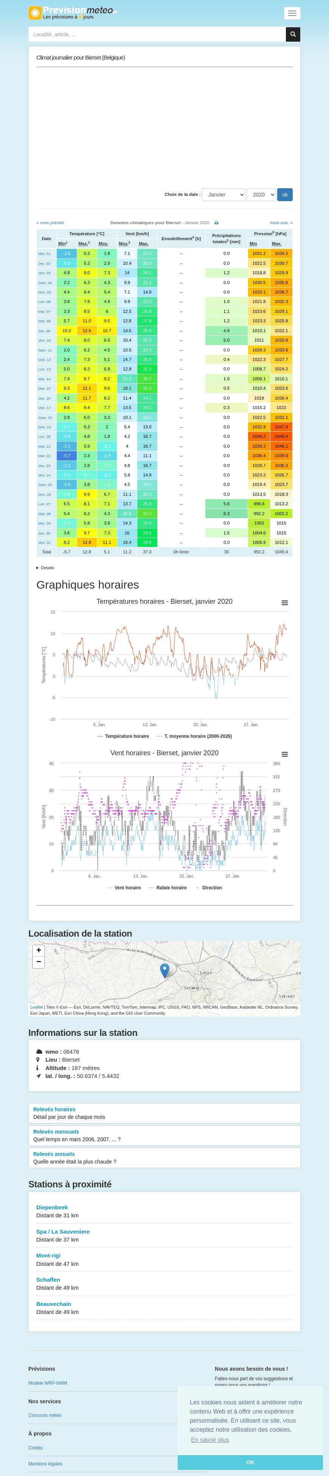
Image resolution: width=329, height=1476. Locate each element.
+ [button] (38, 951)
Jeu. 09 (44, 331)
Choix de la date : (182, 194)
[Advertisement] (164, 128)
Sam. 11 (45, 350)
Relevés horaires (164, 1113)
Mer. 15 (44, 388)
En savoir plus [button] (210, 1440)
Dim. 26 (44, 494)
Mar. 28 (44, 514)
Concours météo (45, 1415)
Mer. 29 (44, 523)
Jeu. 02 (44, 263)
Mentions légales (45, 1464)
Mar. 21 (44, 446)
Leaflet (36, 1007)
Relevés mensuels (164, 1136)
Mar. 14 (44, 379)
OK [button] (250, 1462)
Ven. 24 (44, 475)
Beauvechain (164, 1308)
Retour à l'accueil (72, 13)
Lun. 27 (44, 504)
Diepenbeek (164, 1212)
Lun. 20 (44, 436)
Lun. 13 (44, 369)
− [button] (38, 962)
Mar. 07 (44, 311)
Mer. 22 (44, 456)
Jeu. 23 (44, 466)
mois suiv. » (281, 222)
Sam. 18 (45, 417)
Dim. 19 (44, 427)
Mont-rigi (164, 1260)
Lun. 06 (44, 302)
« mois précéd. (50, 222)
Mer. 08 (44, 321)
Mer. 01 (44, 253)
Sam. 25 (45, 485)
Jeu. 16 (44, 398)
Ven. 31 (44, 542)
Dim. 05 (44, 292)
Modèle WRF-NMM (47, 1383)
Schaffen (164, 1284)
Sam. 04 (45, 283)
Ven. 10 (44, 340)
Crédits (35, 1448)
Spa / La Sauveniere (164, 1236)
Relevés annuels (164, 1158)
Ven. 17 (44, 408)
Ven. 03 (44, 273)
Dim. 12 (44, 360)
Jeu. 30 (44, 533)
